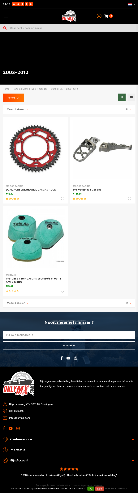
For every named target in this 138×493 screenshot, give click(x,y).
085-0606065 (16, 411)
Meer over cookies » (116, 488)
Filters (13, 97)
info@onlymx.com (19, 417)
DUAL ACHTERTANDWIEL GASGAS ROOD (31, 189)
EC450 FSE (57, 89)
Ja (90, 488)
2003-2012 (72, 89)
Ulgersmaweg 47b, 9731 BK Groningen (31, 404)
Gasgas (43, 89)
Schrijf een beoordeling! (103, 475)
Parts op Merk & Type (24, 89)
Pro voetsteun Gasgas (87, 189)
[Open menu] (7, 16)
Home (6, 89)
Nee (99, 488)
